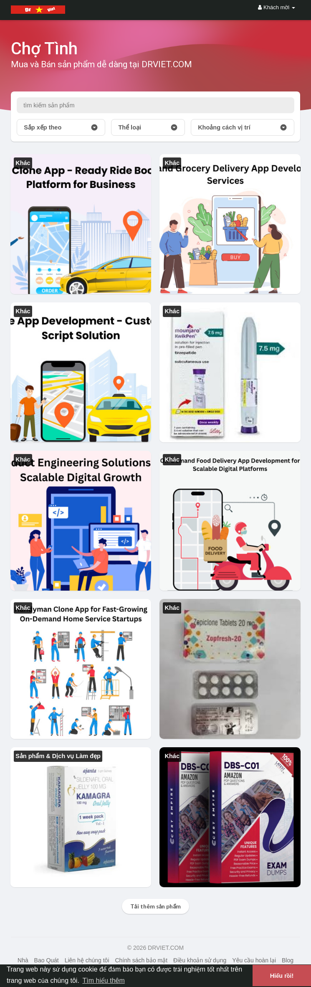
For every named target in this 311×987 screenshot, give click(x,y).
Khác (22, 163)
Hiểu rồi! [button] (282, 975)
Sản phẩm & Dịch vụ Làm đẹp (58, 756)
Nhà (23, 960)
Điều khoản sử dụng (199, 960)
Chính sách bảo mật (141, 960)
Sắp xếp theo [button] (61, 127)
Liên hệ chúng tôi (87, 960)
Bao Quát (46, 960)
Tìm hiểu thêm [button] (103, 980)
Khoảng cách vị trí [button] (242, 127)
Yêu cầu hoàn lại (254, 960)
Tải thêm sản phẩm (155, 906)
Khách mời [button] (276, 7)
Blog (287, 960)
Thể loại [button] (148, 127)
